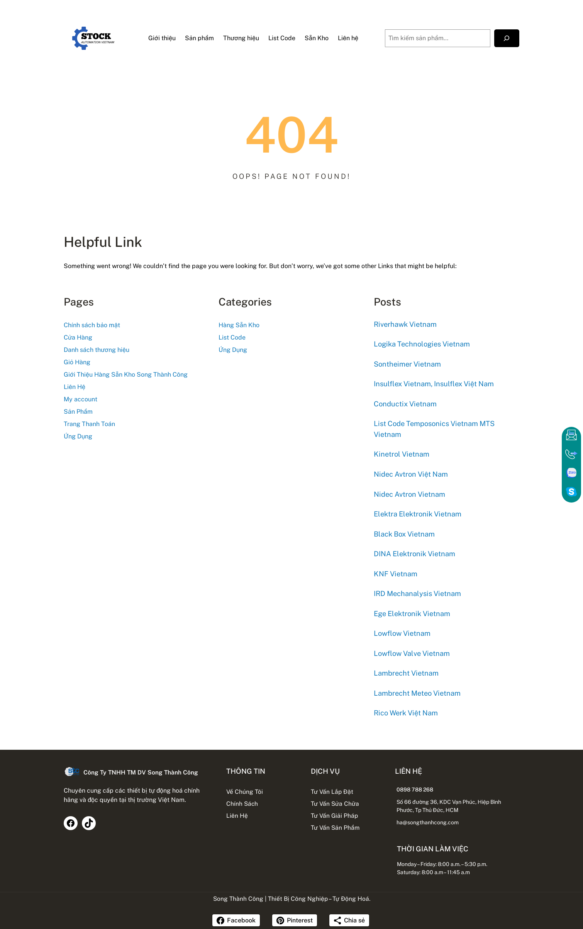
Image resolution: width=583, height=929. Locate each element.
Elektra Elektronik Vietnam (417, 514)
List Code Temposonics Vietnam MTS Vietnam (434, 428)
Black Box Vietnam (404, 534)
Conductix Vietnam (405, 404)
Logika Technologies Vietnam (422, 344)
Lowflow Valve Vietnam (412, 653)
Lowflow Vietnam (402, 633)
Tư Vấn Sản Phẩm (335, 827)
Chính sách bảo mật (92, 325)
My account (80, 399)
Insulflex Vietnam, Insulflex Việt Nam (434, 384)
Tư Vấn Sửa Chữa (335, 803)
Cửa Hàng (78, 337)
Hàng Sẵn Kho (239, 325)
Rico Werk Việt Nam (406, 713)
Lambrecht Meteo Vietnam (417, 693)
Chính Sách (241, 803)
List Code (232, 337)
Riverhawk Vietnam (405, 324)
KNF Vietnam (395, 574)
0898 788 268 (416, 789)
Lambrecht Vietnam (406, 673)
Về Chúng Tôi (243, 791)
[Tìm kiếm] (506, 38)
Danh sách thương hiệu (96, 349)
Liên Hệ (74, 387)
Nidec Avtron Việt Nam (411, 474)
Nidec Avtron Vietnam (409, 494)
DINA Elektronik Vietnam (414, 554)
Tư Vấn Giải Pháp (334, 815)
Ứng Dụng (78, 436)
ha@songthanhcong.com (429, 822)
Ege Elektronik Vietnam (412, 614)
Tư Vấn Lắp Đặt (332, 791)
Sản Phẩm (78, 411)
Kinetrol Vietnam (401, 454)
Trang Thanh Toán (89, 424)
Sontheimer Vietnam (407, 364)
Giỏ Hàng (77, 362)
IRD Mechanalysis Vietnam (417, 593)
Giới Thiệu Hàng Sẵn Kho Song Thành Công (126, 374)
